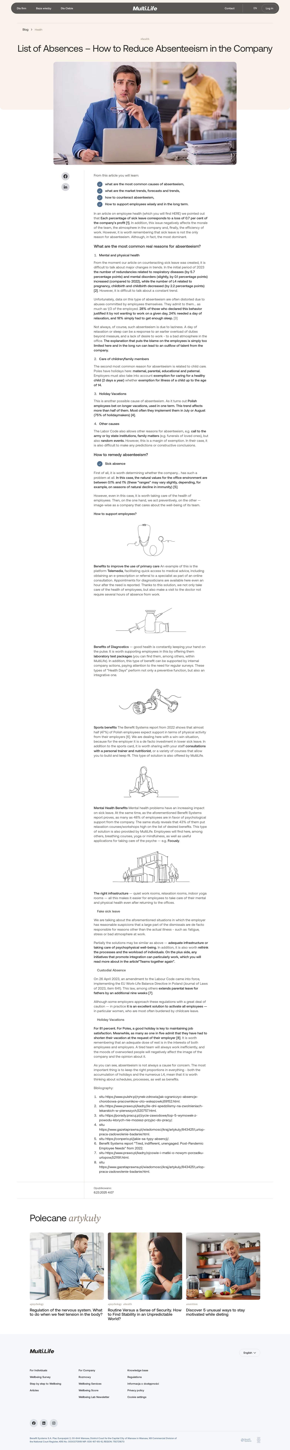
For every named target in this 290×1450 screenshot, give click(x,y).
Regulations (134, 1377)
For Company (87, 1370)
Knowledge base (137, 1370)
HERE (176, 213)
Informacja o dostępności (143, 1383)
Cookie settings (136, 1397)
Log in (269, 8)
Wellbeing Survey (40, 1377)
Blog (25, 29)
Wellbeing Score (88, 1390)
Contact (230, 8)
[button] (21, 8)
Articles (34, 1390)
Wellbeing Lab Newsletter (94, 1397)
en (255, 8)
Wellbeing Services (90, 1383)
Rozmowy (85, 1377)
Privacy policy (135, 1390)
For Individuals (38, 1370)
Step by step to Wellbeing (45, 1383)
